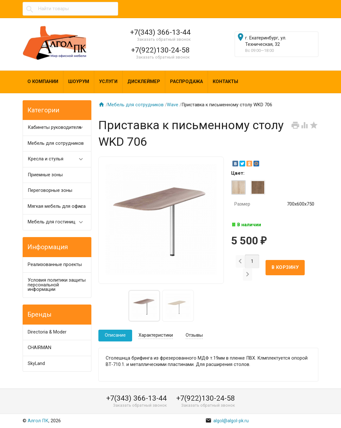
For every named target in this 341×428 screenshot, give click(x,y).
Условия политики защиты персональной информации (57, 284)
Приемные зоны (45, 175)
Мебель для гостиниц (58, 222)
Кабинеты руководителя (58, 128)
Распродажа (186, 81)
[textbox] (70, 9)
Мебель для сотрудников (56, 143)
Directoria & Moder (47, 332)
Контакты (225, 81)
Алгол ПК (38, 421)
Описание (115, 335)
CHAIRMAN (39, 347)
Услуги (108, 81)
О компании (42, 81)
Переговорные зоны (50, 190)
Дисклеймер (143, 81)
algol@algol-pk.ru (227, 421)
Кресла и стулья (58, 159)
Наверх (314, 416)
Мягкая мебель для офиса (58, 206)
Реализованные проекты (55, 264)
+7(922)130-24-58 (160, 50)
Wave (172, 105)
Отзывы (194, 335)
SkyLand (36, 363)
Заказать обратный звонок (164, 39)
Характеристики (156, 335)
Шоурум (78, 81)
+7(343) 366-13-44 (160, 32)
